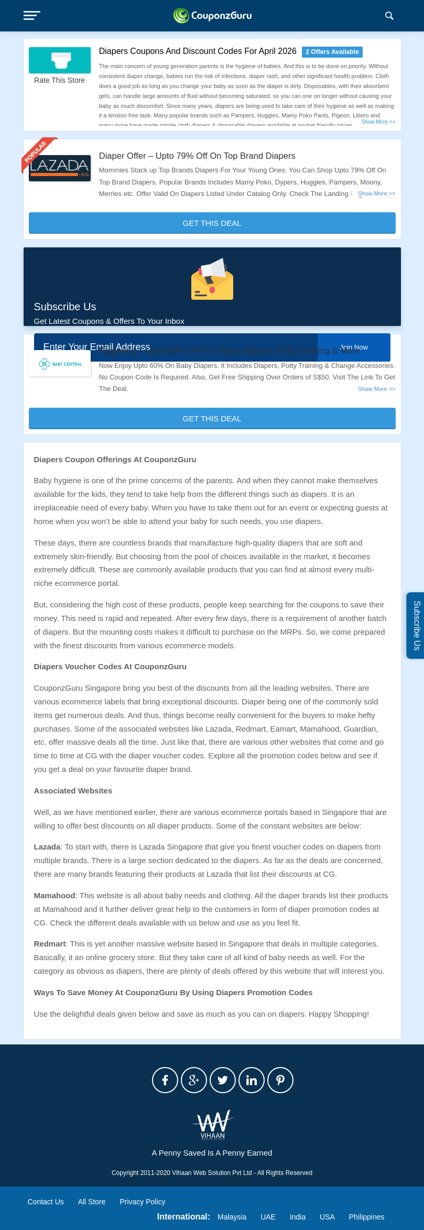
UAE (268, 1217)
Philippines (367, 1217)
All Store (92, 1202)
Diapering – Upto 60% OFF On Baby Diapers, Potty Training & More (241, 350)
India (298, 1217)
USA (327, 1217)
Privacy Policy (142, 1202)
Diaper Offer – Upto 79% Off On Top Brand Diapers (206, 155)
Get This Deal (212, 223)
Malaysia (232, 1217)
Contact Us (46, 1202)
